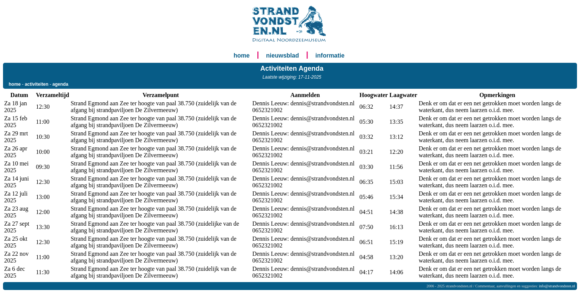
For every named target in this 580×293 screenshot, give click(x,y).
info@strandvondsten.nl (557, 286)
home (242, 55)
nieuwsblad (282, 55)
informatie (329, 55)
